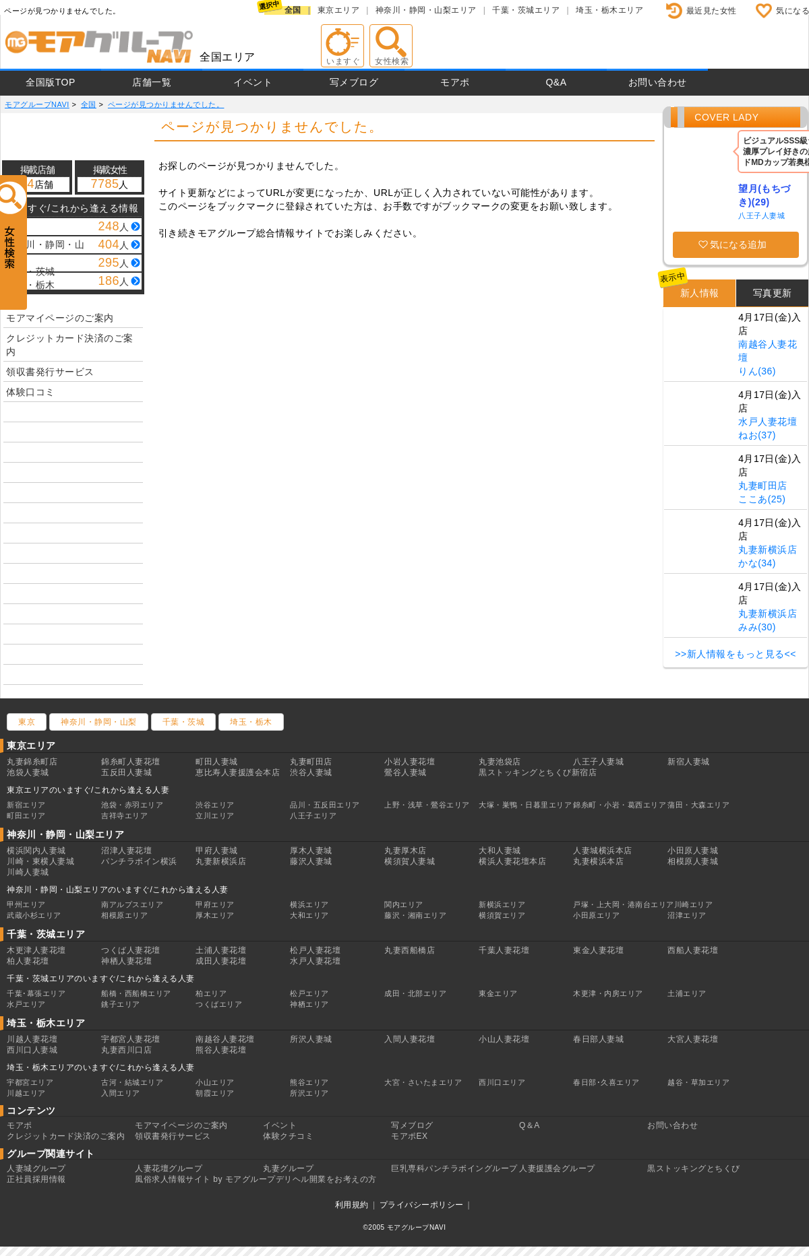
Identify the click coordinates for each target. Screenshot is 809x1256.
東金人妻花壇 (598, 950)
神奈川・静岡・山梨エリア (426, 10)
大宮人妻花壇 (692, 1039)
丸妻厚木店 (405, 850)
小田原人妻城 (692, 850)
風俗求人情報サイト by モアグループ (205, 1179)
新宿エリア (26, 805)
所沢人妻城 (311, 1039)
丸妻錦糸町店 (32, 761)
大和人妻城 (500, 850)
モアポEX (409, 1136)
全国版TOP (51, 82)
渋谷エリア (215, 805)
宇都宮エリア (30, 1082)
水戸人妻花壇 (767, 421)
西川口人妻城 (32, 1050)
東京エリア (339, 10)
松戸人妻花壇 (315, 950)
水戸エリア (26, 1004)
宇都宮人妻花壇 (130, 1039)
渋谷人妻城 (311, 772)
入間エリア (120, 1093)
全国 (292, 10)
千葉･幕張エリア (36, 993)
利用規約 (352, 1205)
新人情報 (699, 293)
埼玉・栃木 (251, 722)
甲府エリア (215, 904)
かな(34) (757, 563)
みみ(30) (757, 627)
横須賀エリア (502, 915)
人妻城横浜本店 (602, 850)
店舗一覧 (151, 82)
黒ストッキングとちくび (693, 1168)
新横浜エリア (502, 904)
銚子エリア (120, 1004)
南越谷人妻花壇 (225, 1039)
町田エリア (26, 816)
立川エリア (215, 816)
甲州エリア (26, 904)
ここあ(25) (761, 499)
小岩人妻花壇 (409, 761)
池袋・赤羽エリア (132, 805)
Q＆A (529, 1125)
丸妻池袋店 (500, 761)
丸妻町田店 (762, 485)
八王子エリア (313, 816)
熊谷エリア (309, 1082)
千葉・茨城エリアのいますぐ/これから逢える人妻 (101, 978)
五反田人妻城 (126, 772)
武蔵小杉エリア (34, 915)
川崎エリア (693, 904)
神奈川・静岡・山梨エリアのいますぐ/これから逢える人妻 (118, 889)
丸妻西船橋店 (409, 950)
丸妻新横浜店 (767, 549)
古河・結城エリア (132, 1082)
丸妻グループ (288, 1168)
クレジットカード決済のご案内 (69, 345)
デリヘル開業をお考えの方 (326, 1179)
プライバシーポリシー (422, 1205)
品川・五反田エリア (325, 805)
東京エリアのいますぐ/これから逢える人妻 (88, 790)
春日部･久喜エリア (606, 1082)
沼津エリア (687, 915)
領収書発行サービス (50, 371)
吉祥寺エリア (124, 816)
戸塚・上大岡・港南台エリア (623, 904)
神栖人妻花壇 (126, 961)
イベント (252, 82)
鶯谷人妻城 (405, 772)
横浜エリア (309, 904)
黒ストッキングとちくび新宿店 (538, 772)
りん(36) (757, 371)
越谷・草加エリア (698, 1082)
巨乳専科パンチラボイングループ (454, 1168)
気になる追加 (738, 244)
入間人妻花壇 (409, 1039)
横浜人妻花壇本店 (512, 861)
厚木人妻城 (311, 850)
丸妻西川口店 (126, 1050)
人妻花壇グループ (168, 1168)
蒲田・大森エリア (698, 805)
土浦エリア (687, 993)
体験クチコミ (288, 1136)
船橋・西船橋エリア (136, 993)
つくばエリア (219, 1004)
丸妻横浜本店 (598, 861)
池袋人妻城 (28, 772)
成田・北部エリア (415, 993)
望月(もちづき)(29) (764, 195)
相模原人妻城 (692, 861)
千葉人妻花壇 (504, 950)
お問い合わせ (657, 82)
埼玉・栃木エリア (609, 10)
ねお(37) (757, 435)
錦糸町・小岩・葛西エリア (619, 805)
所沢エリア (309, 1093)
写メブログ (354, 82)
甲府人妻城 (217, 850)
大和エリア (309, 915)
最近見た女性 (711, 10)
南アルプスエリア (132, 904)
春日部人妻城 (598, 1039)
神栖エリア (309, 1004)
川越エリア (26, 1093)
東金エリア (498, 993)
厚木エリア (215, 915)
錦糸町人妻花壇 (130, 761)
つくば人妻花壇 (130, 950)
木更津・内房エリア (608, 993)
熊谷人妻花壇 (221, 1050)
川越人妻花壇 (32, 1039)
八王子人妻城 (761, 215)
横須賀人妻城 (409, 861)
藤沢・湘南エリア (415, 915)
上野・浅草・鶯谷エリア (427, 805)
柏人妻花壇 (28, 961)
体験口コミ (30, 392)
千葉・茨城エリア (526, 10)
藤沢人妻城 (311, 861)
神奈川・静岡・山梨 (99, 722)
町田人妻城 (217, 761)
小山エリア (215, 1082)
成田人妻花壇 (221, 961)
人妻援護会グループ (557, 1168)
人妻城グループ (36, 1168)
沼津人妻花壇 (126, 850)
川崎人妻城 (28, 872)
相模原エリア (124, 915)
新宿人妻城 (688, 761)
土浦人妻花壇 (221, 950)
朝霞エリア (215, 1093)
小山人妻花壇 (504, 1039)
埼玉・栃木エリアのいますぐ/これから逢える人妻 (101, 1067)
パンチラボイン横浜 (139, 861)
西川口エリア (502, 1082)
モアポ (455, 82)
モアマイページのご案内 (60, 317)
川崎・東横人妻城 (40, 861)
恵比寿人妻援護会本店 (238, 772)
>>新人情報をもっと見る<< (735, 654)
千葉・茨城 (183, 722)
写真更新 (772, 293)
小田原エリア (596, 915)
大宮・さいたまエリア (423, 1082)
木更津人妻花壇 (36, 950)
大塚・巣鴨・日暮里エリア (525, 805)
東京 (26, 722)
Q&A (555, 82)
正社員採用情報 (36, 1179)
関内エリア (403, 904)
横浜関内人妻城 (36, 850)
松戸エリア (309, 993)
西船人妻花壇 (692, 950)
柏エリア (211, 993)
